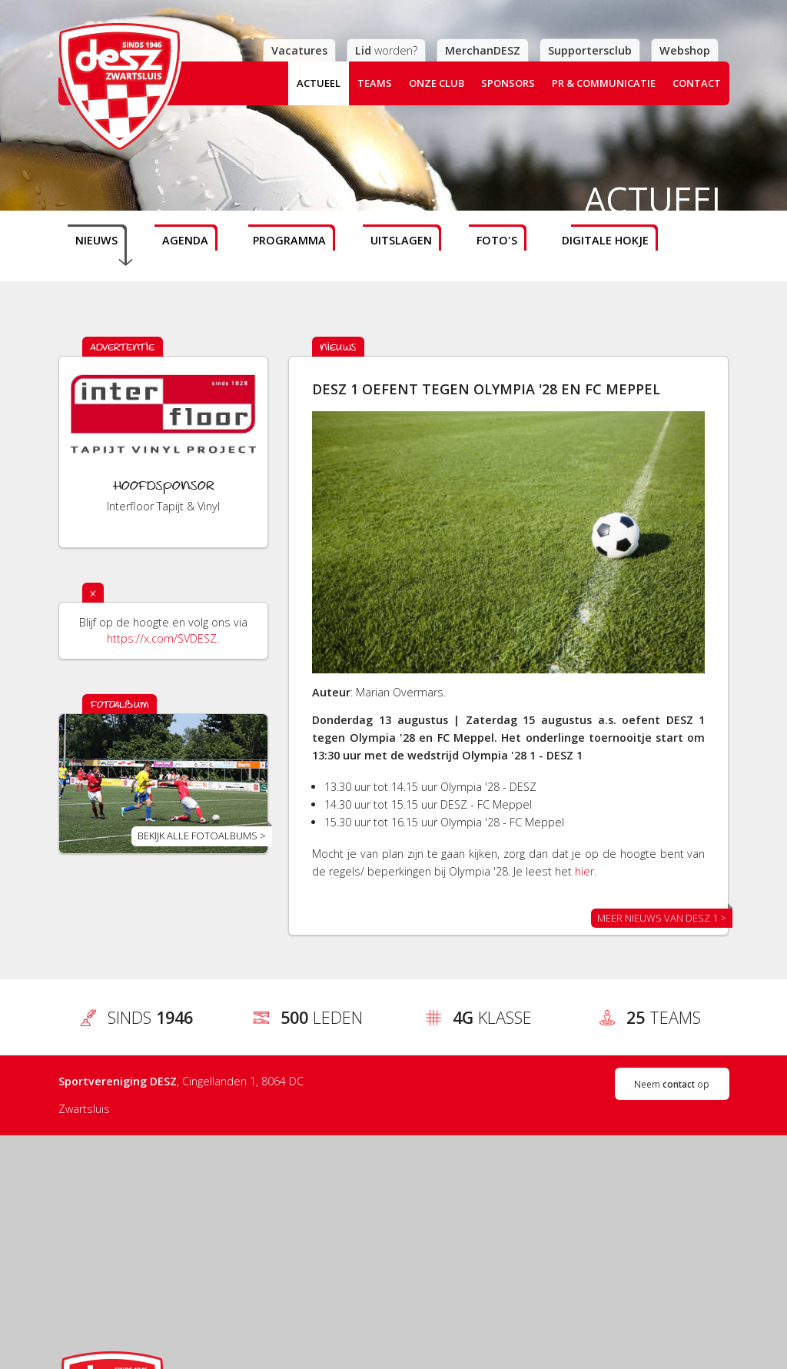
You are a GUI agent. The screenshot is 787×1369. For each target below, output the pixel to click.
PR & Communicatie (604, 83)
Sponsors (508, 83)
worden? (386, 50)
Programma (289, 240)
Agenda (185, 240)
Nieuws (96, 240)
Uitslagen (401, 240)
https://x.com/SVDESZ (162, 638)
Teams (374, 83)
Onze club (436, 83)
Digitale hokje (605, 240)
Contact (696, 83)
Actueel (318, 83)
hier (584, 871)
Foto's (497, 240)
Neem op (671, 1084)
